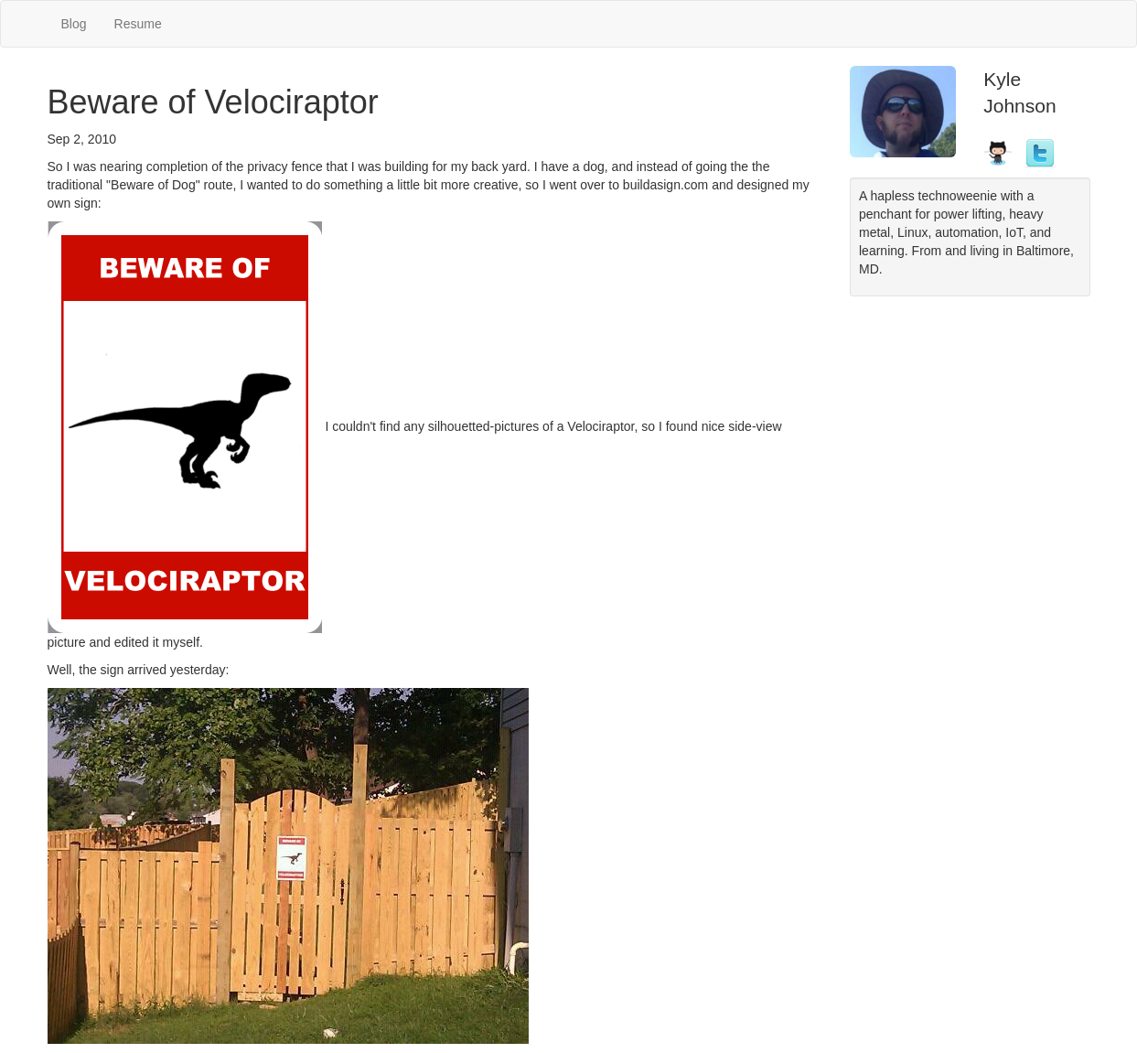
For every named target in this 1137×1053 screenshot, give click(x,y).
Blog (74, 23)
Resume (138, 23)
